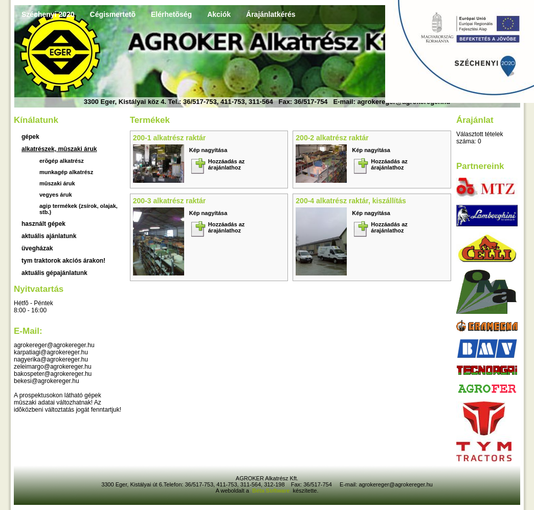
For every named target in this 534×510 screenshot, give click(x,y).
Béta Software (271, 490)
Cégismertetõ (113, 14)
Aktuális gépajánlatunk (54, 273)
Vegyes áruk (55, 195)
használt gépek (43, 223)
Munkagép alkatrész (66, 172)
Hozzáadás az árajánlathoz (226, 164)
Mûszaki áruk (57, 183)
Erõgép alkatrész (61, 161)
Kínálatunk (36, 120)
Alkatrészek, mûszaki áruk (59, 149)
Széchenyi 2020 (48, 14)
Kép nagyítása (208, 150)
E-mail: (28, 331)
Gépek (30, 136)
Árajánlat (475, 120)
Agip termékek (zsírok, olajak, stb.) (78, 209)
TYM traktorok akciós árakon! (63, 260)
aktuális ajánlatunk (48, 236)
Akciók (219, 14)
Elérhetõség (171, 14)
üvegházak (37, 248)
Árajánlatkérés (271, 14)
